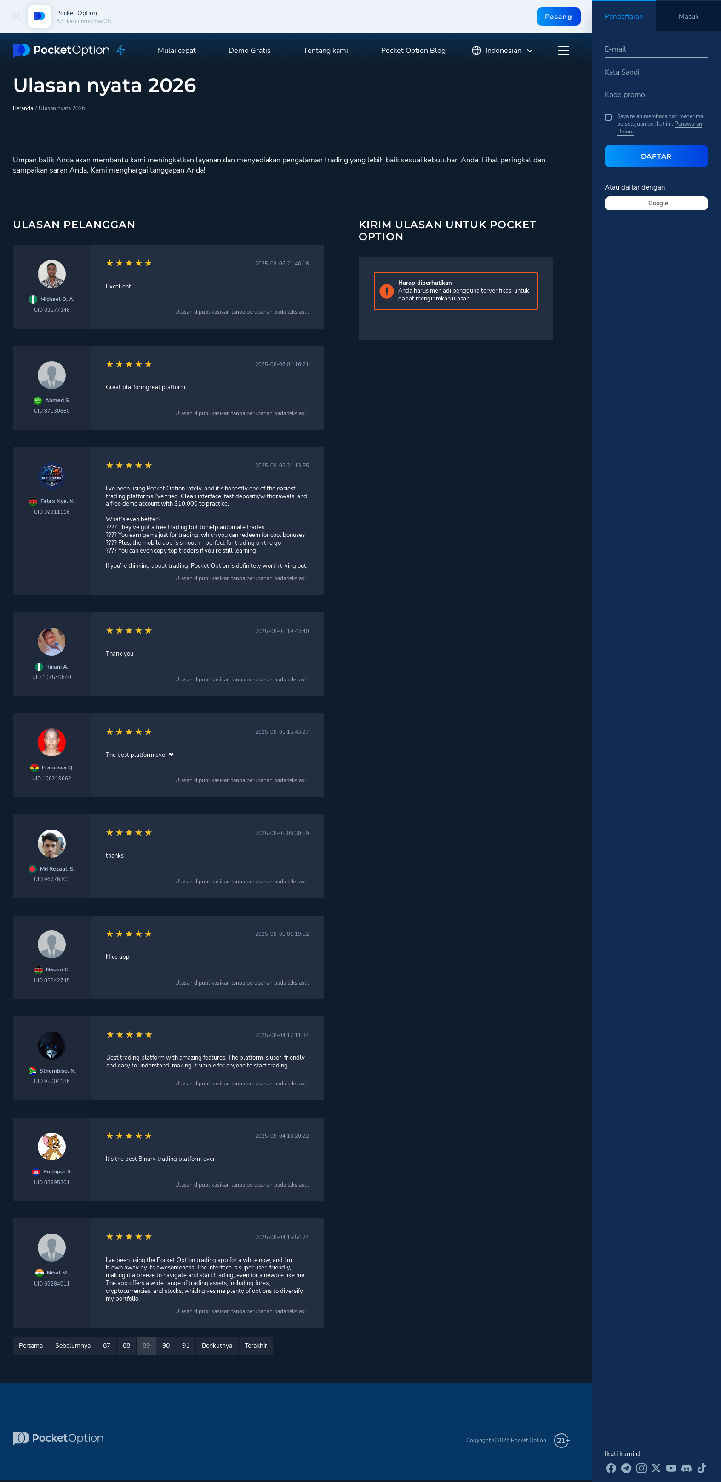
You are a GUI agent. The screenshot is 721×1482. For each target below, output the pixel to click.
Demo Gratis (250, 51)
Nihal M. (57, 1272)
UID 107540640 (51, 677)
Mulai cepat (177, 51)
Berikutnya (217, 1345)
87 (106, 1345)
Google (658, 203)
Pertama (31, 1345)
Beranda (23, 108)
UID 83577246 (52, 310)
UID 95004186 (52, 1081)
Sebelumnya (73, 1345)
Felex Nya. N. (57, 501)
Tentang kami (325, 51)
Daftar (656, 156)
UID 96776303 (52, 879)
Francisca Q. (58, 767)
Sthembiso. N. (58, 1070)
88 (126, 1345)
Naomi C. (57, 969)
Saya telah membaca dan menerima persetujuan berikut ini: (654, 124)
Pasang (558, 16)
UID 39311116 (52, 512)
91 (185, 1345)
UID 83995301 (52, 1182)
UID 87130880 (52, 411)
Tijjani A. (57, 666)
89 (146, 1345)
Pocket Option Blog (413, 51)
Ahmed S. (57, 400)
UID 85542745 (52, 980)
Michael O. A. (57, 299)
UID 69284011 (52, 1283)
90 (166, 1345)
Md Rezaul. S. (57, 868)
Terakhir (256, 1345)
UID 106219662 (51, 778)
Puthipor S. (57, 1171)
